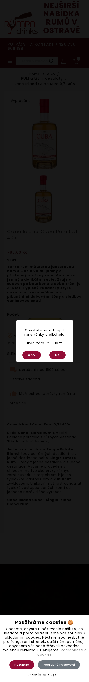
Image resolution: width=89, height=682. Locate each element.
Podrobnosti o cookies (62, 652)
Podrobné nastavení (59, 664)
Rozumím (21, 664)
